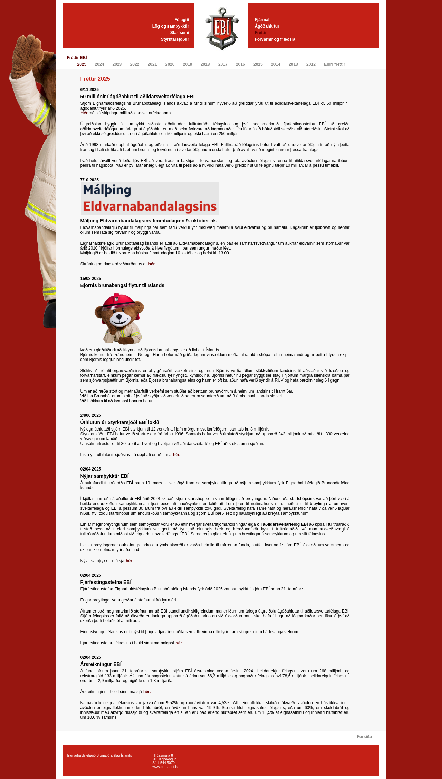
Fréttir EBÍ (77, 57)
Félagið (181, 19)
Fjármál (262, 19)
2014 (275, 64)
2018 (205, 64)
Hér (84, 113)
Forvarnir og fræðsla (275, 39)
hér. (152, 264)
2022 (135, 64)
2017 (223, 64)
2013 (293, 64)
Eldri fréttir (334, 64)
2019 (187, 64)
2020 (170, 64)
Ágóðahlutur (267, 26)
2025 (82, 64)
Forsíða (364, 736)
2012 (311, 64)
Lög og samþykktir (170, 26)
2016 (240, 64)
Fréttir (261, 32)
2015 (258, 64)
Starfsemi (179, 32)
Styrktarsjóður (175, 39)
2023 (117, 64)
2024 (99, 64)
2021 (152, 64)
